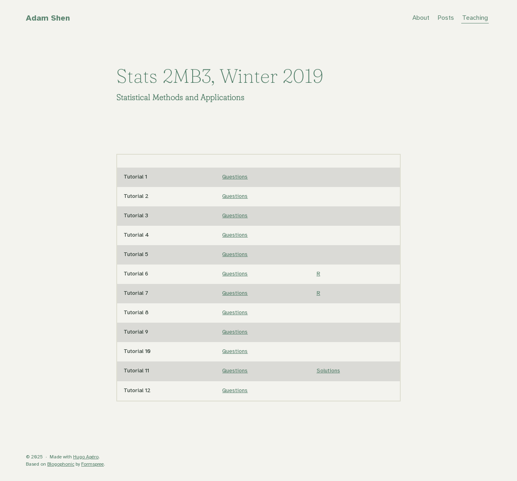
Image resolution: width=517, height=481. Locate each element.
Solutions (328, 371)
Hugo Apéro (86, 457)
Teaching (475, 18)
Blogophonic (60, 464)
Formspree (92, 464)
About (420, 18)
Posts (445, 18)
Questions (235, 177)
